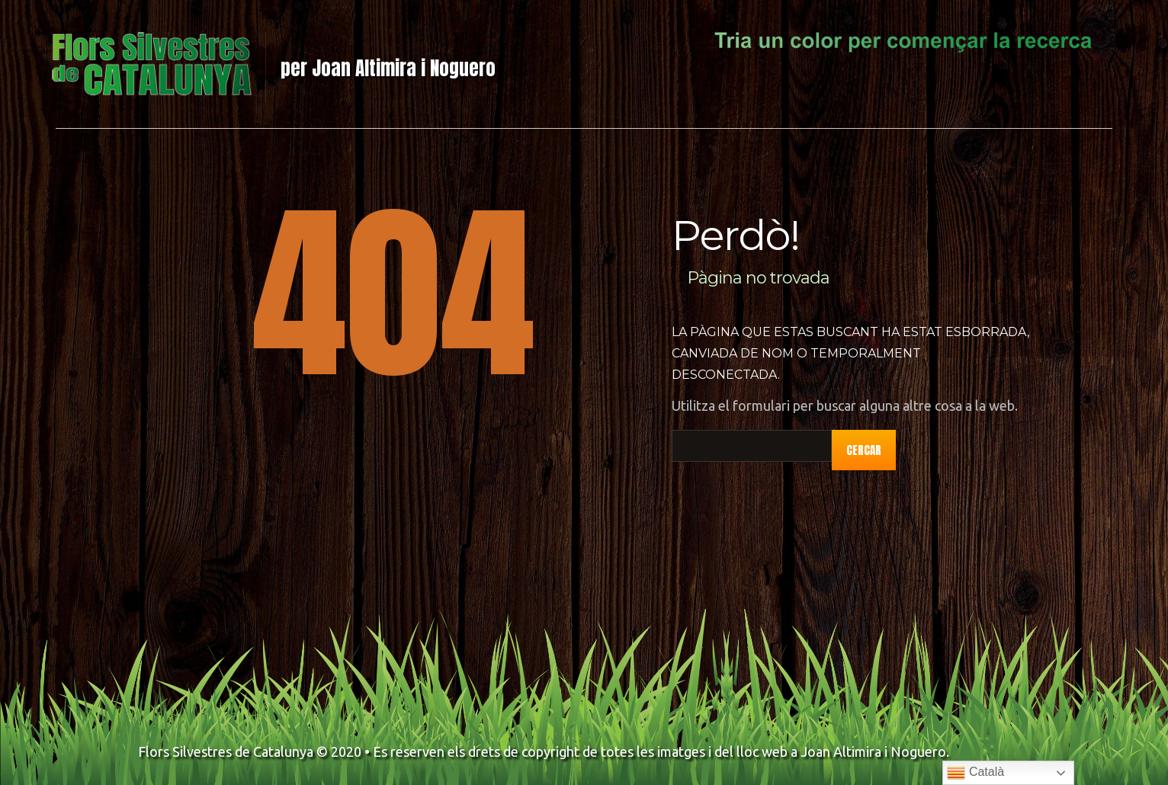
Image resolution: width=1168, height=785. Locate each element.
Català (975, 773)
